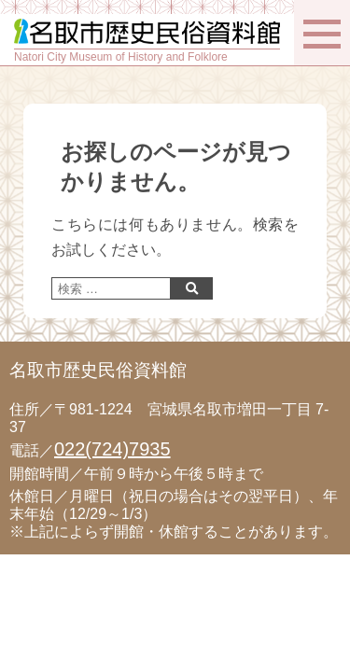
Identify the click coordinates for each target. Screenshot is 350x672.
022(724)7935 (112, 449)
